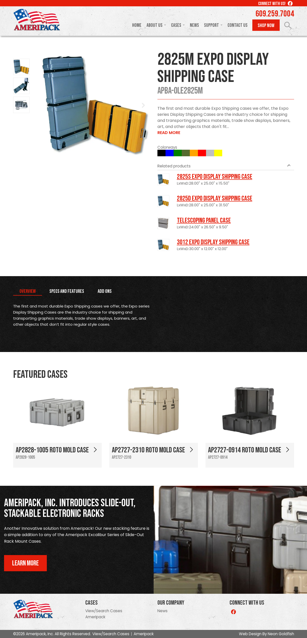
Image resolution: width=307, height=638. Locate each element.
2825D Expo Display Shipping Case (214, 198)
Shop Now (266, 26)
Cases (176, 25)
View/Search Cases (103, 610)
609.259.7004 (275, 14)
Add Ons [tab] (105, 291)
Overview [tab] (27, 291)
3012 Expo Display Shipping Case (213, 242)
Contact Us (238, 25)
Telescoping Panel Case (204, 220)
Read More (168, 133)
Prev (48, 105)
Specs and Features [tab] (66, 291)
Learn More (25, 563)
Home (136, 25)
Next (143, 105)
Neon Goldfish (281, 633)
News (194, 25)
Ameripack (95, 617)
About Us (154, 25)
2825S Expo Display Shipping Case (214, 177)
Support (211, 25)
